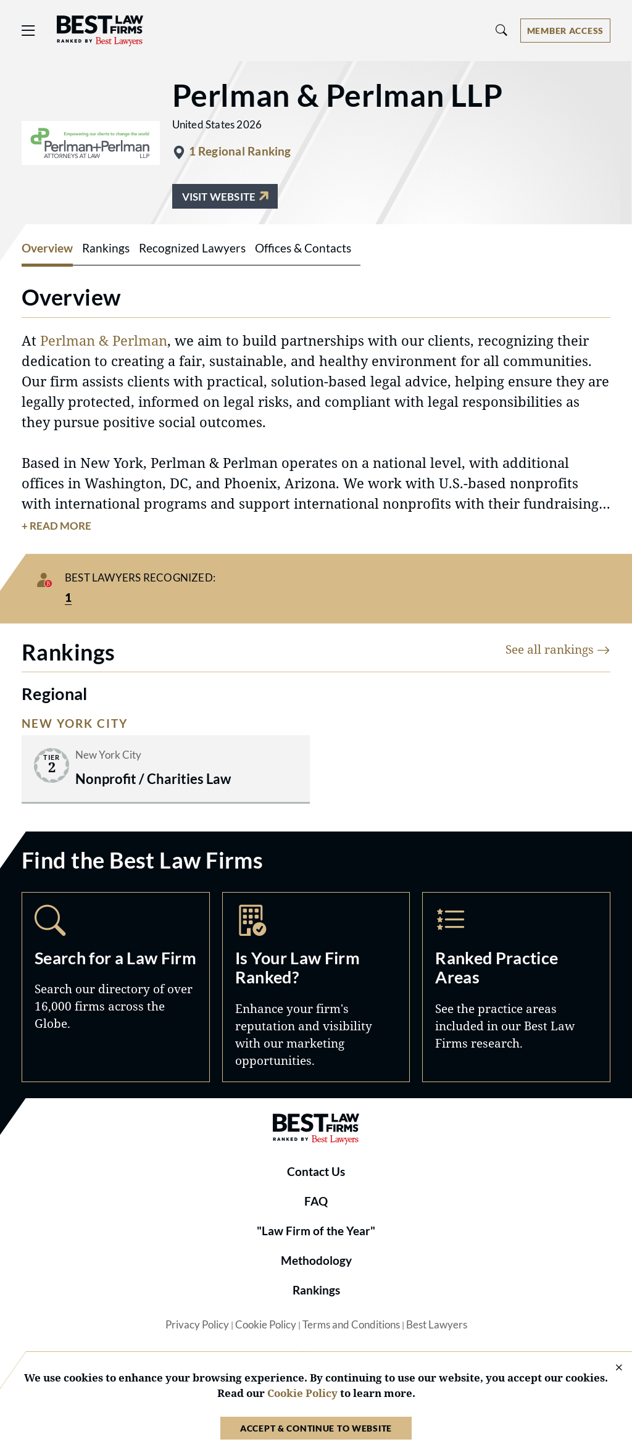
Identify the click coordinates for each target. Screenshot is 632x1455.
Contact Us (316, 1171)
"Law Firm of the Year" (316, 1231)
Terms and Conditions (351, 1325)
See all (557, 649)
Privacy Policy (197, 1325)
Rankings (316, 1290)
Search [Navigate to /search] (115, 987)
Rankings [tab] (106, 248)
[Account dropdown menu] (565, 31)
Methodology (316, 1260)
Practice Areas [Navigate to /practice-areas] (516, 987)
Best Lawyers (436, 1325)
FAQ (316, 1201)
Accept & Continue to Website (316, 1428)
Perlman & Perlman (103, 340)
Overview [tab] (47, 248)
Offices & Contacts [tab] (303, 248)
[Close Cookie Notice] (611, 1368)
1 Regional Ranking (240, 151)
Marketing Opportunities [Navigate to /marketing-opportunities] (316, 987)
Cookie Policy (265, 1325)
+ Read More (56, 526)
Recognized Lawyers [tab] (192, 248)
